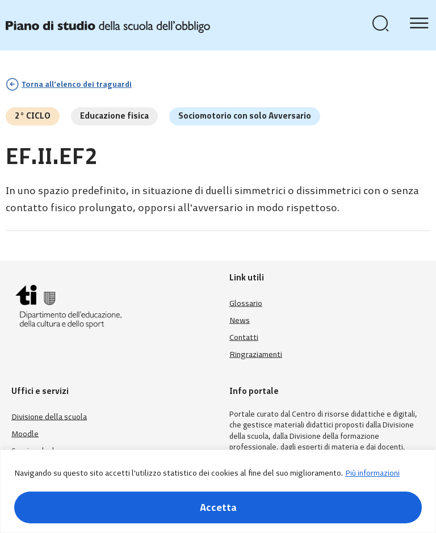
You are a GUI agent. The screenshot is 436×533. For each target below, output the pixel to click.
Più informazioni (372, 473)
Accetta (218, 507)
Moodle (25, 433)
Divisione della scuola (49, 416)
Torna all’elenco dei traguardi (77, 84)
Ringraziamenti (255, 354)
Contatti (243, 337)
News (239, 320)
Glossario (245, 303)
